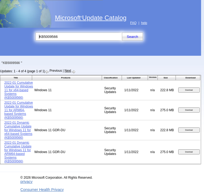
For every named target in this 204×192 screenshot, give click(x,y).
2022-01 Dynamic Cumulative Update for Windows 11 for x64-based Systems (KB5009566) (18, 130)
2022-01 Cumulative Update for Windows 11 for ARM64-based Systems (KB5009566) (18, 110)
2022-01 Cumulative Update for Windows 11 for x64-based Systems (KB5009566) (18, 90)
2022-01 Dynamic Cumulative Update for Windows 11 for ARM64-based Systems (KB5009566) (17, 152)
